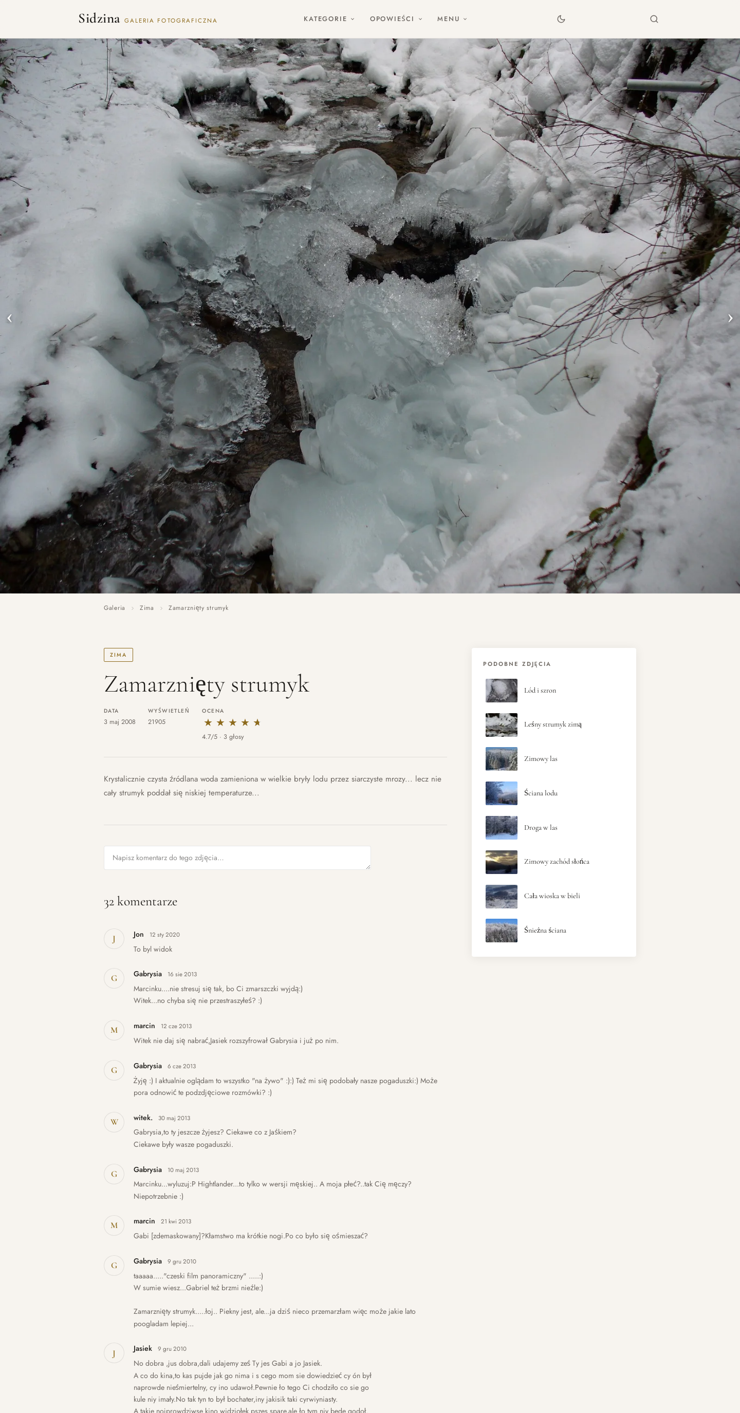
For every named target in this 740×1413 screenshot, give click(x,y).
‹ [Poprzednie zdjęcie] (9, 316)
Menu (452, 19)
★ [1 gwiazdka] (208, 723)
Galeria (114, 607)
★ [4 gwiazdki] (245, 723)
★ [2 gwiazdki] (220, 723)
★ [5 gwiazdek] (257, 723)
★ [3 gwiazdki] (232, 723)
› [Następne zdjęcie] (730, 316)
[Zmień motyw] (560, 18)
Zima (147, 607)
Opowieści (396, 19)
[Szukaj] (654, 18)
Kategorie (329, 19)
